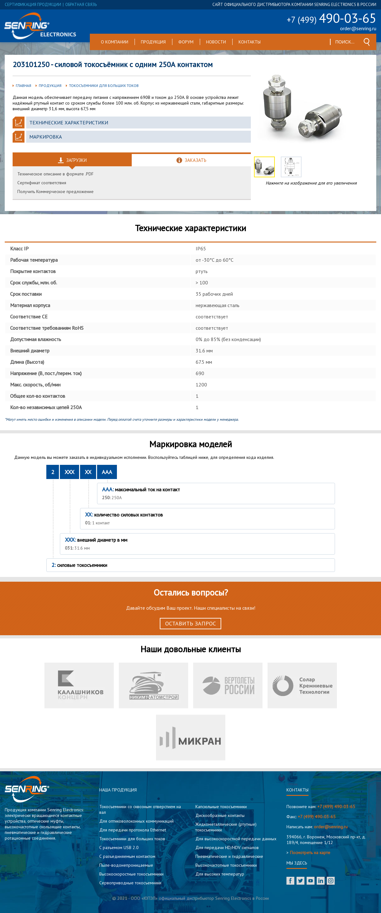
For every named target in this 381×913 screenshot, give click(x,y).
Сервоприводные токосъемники (130, 883)
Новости (216, 42)
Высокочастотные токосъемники (226, 865)
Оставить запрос (190, 623)
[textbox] (345, 42)
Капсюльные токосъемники (221, 806)
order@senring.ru (358, 28)
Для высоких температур (219, 874)
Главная (23, 85)
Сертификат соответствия (41, 182)
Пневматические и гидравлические (229, 856)
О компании (114, 42)
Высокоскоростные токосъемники (131, 874)
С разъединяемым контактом (127, 856)
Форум (185, 42)
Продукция (153, 42)
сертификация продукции (33, 4)
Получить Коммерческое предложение (55, 191)
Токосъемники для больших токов (104, 85)
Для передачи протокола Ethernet (132, 830)
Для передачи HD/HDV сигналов (227, 847)
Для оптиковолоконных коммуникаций (136, 821)
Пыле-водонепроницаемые (126, 865)
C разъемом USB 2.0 (119, 847)
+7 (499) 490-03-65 (336, 806)
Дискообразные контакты (220, 815)
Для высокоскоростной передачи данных (235, 839)
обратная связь (81, 4)
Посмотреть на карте (310, 852)
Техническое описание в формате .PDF (55, 174)
